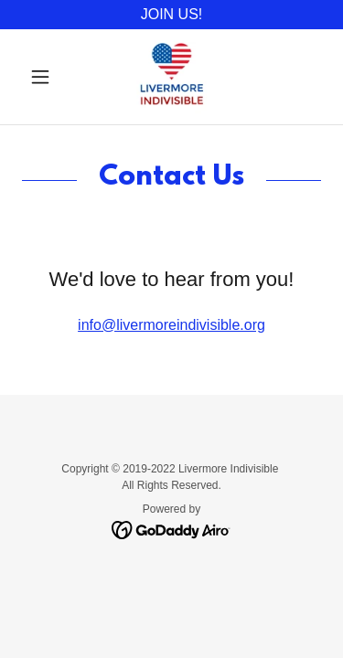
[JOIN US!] (171, 15)
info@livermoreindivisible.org (171, 325)
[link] (172, 76)
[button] (44, 76)
